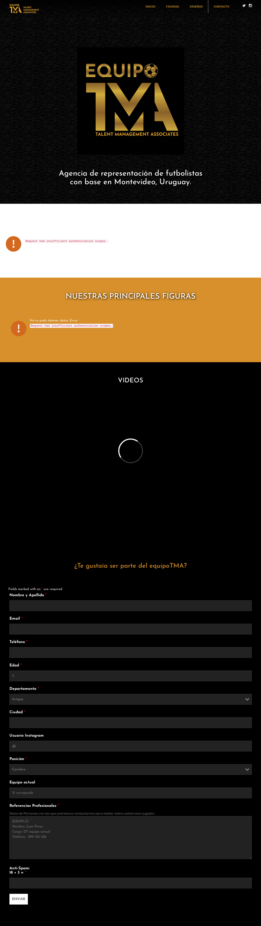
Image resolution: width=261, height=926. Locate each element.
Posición (18, 759)
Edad (15, 665)
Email (16, 619)
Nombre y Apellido (28, 595)
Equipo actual (22, 782)
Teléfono (18, 642)
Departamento (24, 689)
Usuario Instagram (26, 736)
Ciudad (17, 712)
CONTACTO (221, 6)
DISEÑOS (196, 6)
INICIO (150, 6)
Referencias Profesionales (34, 806)
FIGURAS (172, 6)
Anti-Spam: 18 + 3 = (19, 870)
